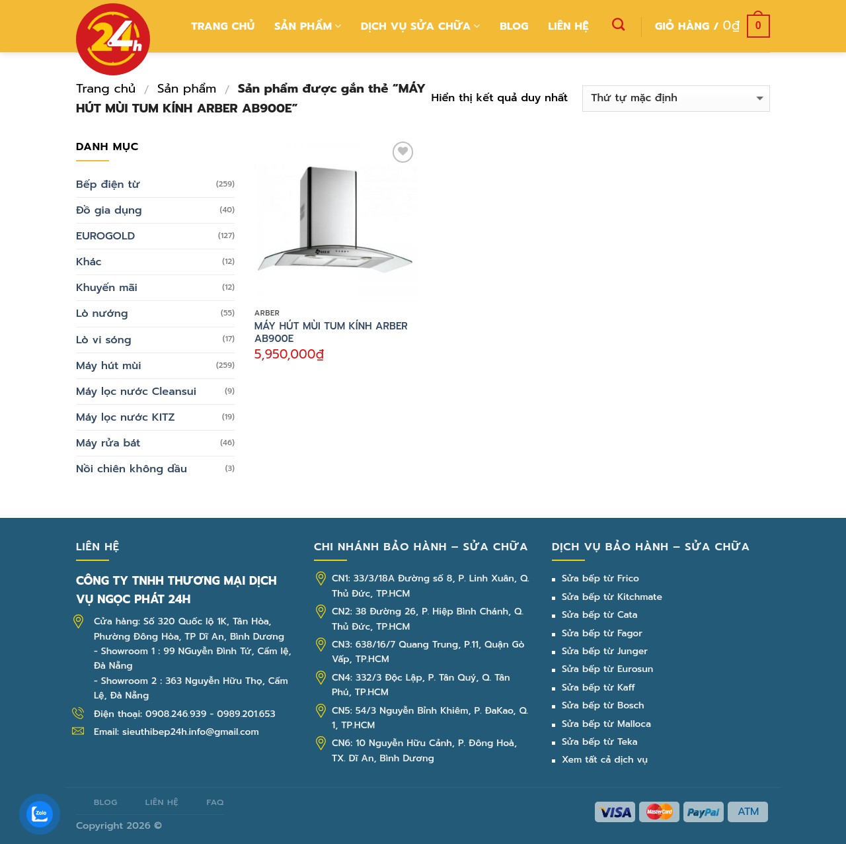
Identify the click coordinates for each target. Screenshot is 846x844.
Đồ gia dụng (109, 210)
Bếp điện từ (108, 184)
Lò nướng (102, 313)
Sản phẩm (307, 26)
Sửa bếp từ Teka (600, 742)
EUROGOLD (105, 236)
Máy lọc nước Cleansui (136, 391)
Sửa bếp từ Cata (600, 615)
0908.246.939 (175, 714)
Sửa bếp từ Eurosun (607, 669)
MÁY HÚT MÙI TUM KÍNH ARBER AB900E (331, 333)
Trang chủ (222, 26)
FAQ (214, 802)
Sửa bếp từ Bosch (603, 705)
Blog (514, 26)
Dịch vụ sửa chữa (420, 26)
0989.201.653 (246, 714)
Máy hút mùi (108, 365)
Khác (89, 261)
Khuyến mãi (106, 287)
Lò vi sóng (104, 339)
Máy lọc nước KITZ (125, 417)
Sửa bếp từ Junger (605, 651)
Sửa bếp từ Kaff (598, 688)
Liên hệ (569, 26)
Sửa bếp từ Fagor (602, 633)
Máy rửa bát (108, 443)
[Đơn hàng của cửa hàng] (676, 98)
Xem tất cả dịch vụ (605, 760)
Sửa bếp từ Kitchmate (612, 597)
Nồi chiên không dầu (131, 468)
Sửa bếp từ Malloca (606, 724)
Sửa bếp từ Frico (600, 578)
